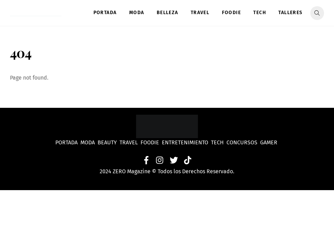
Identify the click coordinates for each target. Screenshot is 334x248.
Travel (200, 13)
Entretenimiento (185, 142)
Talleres (290, 13)
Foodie (231, 13)
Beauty (109, 142)
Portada (105, 13)
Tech (259, 13)
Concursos (242, 142)
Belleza (167, 13)
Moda (136, 13)
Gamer (269, 142)
